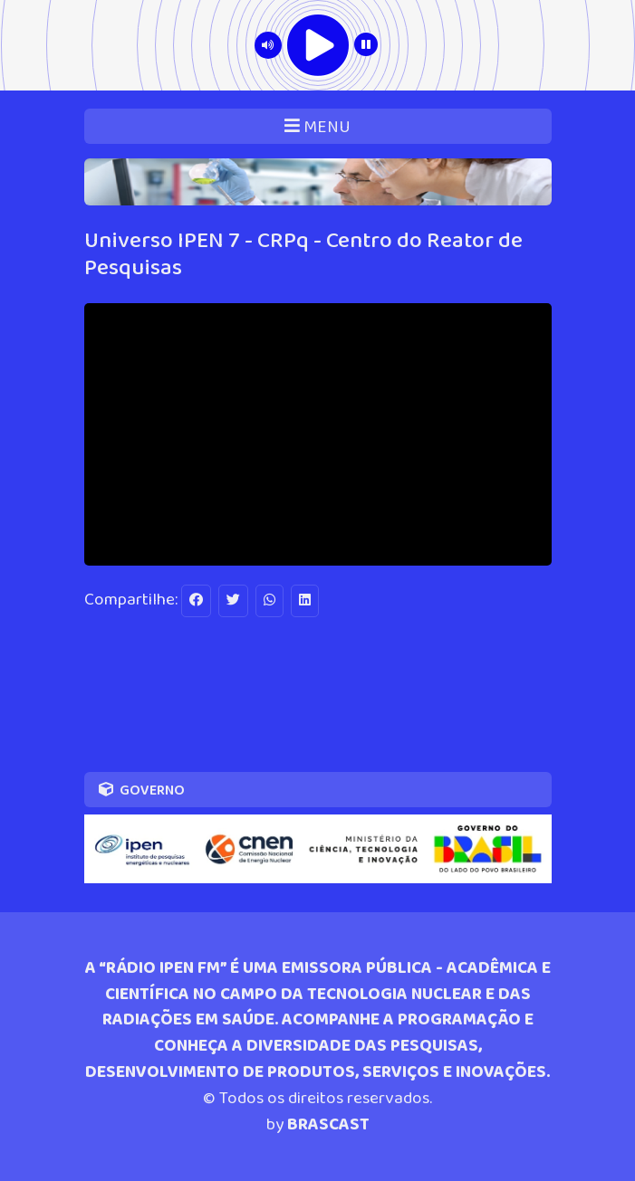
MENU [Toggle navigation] (317, 127)
